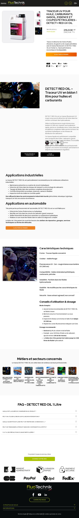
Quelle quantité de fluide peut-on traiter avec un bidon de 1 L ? (24, 422)
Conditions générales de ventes (52, 514)
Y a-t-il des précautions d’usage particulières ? (18, 432)
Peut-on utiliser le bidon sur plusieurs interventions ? (21, 416)
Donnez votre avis (39, 459)
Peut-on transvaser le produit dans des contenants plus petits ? (25, 427)
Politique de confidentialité (35, 514)
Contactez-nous (39, 500)
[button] (3, 27)
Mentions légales (22, 514)
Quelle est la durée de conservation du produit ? (19, 411)
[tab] (39, 411)
